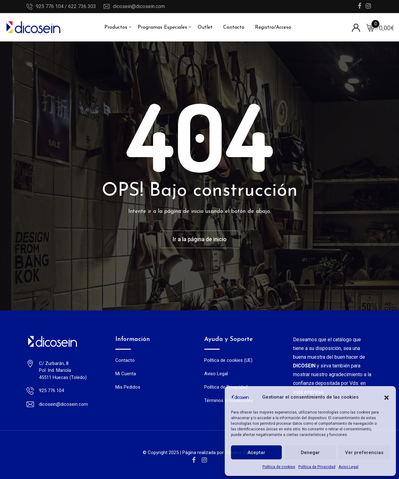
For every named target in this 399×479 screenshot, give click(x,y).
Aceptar (256, 452)
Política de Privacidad (316, 467)
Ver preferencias (364, 452)
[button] (386, 397)
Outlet (205, 27)
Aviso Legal (348, 467)
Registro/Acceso (273, 27)
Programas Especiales (162, 27)
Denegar (310, 452)
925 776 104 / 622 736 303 (66, 6)
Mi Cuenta (125, 373)
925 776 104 (51, 390)
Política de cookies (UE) (228, 360)
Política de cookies (278, 467)
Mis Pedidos (127, 387)
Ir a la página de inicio (200, 239)
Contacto (233, 27)
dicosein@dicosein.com (139, 6)
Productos (115, 27)
